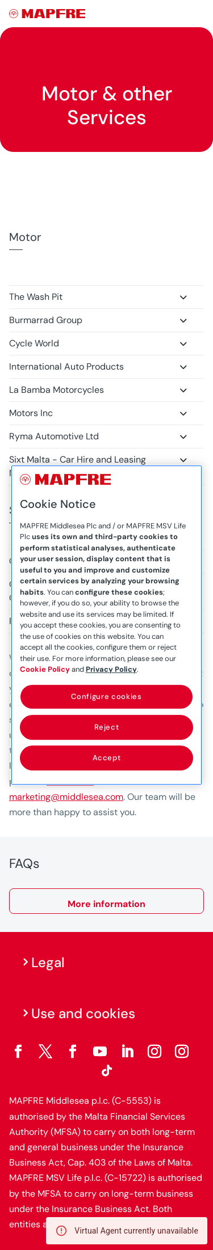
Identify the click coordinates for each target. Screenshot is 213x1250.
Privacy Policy (111, 669)
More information (106, 904)
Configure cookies (106, 696)
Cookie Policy (45, 669)
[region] (107, 625)
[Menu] (196, 14)
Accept (107, 757)
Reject (106, 727)
